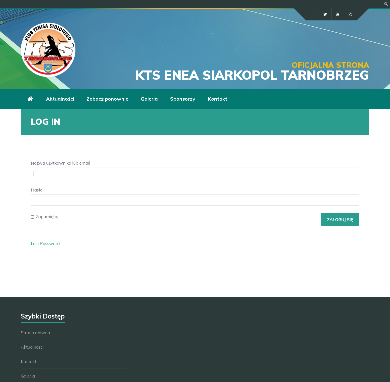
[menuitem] (386, 4)
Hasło (37, 189)
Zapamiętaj (47, 216)
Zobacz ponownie (107, 99)
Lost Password (45, 243)
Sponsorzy (182, 99)
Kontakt (217, 99)
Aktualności (60, 99)
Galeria (149, 99)
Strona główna (35, 332)
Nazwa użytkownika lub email (60, 163)
